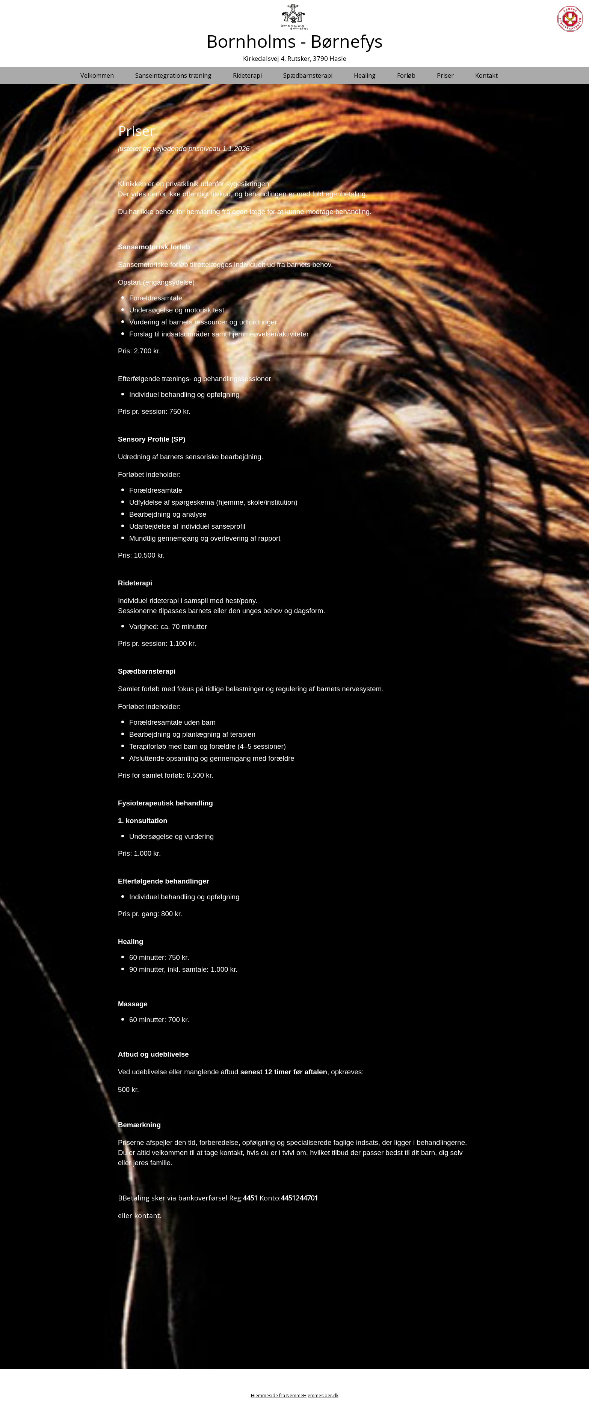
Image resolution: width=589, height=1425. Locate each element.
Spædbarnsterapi (307, 75)
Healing (365, 75)
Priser (445, 75)
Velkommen (97, 75)
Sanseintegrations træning (173, 75)
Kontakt (486, 75)
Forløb (406, 75)
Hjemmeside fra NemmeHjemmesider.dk (294, 1395)
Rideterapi (247, 75)
